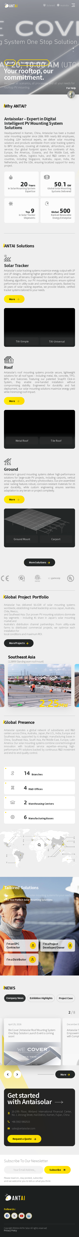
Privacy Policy (10, 1230)
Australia (64, 5)
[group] (32, 1041)
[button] (8, 1074)
